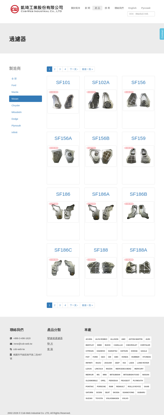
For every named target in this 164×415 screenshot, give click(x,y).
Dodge (15, 119)
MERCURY (139, 369)
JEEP (117, 363)
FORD (95, 357)
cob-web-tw (19, 349)
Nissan (15, 98)
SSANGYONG (128, 392)
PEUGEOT (125, 381)
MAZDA (109, 369)
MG (98, 375)
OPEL (103, 381)
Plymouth (16, 125)
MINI (105, 375)
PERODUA (113, 381)
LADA (131, 363)
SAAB (146, 386)
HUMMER (135, 357)
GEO (103, 357)
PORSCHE (101, 386)
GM (109, 357)
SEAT (107, 392)
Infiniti (14, 132)
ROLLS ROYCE (134, 386)
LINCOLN (99, 369)
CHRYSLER (145, 345)
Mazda (15, 92)
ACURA (89, 339)
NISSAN (145, 375)
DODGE (134, 351)
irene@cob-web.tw (23, 343)
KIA (124, 363)
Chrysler (16, 105)
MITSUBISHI (115, 375)
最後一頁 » (87, 69)
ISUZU (98, 363)
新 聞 (87, 8)
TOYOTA (99, 398)
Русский (145, 8)
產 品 (97, 8)
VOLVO (125, 398)
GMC (116, 357)
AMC (123, 339)
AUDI (148, 339)
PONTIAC (90, 386)
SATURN (89, 392)
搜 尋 (107, 8)
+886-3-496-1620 (22, 338)
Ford (14, 85)
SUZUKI (89, 398)
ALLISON (114, 339)
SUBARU (141, 392)
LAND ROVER (143, 363)
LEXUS (89, 369)
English (132, 8)
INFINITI (89, 363)
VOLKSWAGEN (112, 398)
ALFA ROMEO (101, 339)
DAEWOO (101, 351)
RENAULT (120, 386)
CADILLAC (118, 345)
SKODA (116, 392)
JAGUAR (108, 363)
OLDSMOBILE (92, 381)
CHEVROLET (131, 345)
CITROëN (90, 351)
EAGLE (144, 351)
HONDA (125, 357)
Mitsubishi (16, 112)
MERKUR (90, 375)
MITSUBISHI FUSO (131, 375)
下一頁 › (74, 69)
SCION (99, 392)
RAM (111, 386)
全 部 (14, 78)
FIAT (88, 357)
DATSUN (124, 351)
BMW (99, 345)
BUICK (108, 345)
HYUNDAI (147, 357)
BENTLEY (90, 345)
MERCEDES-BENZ (123, 369)
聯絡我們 (119, 8)
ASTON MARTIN (136, 339)
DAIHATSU (112, 351)
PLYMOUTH (138, 381)
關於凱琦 (75, 8)
